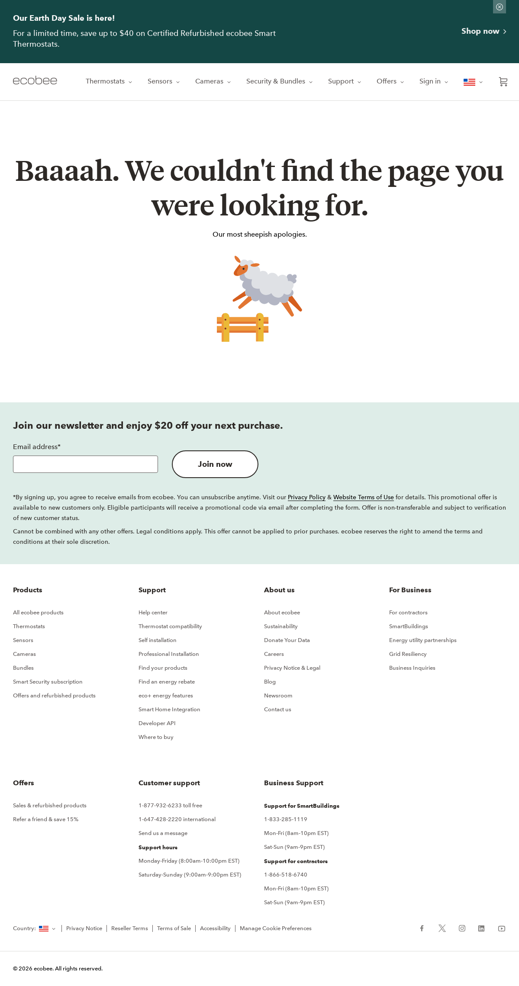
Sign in (434, 81)
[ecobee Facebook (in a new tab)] (425, 928)
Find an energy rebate (167, 681)
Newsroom (278, 695)
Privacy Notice (84, 928)
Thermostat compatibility (170, 626)
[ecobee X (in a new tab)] (442, 928)
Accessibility (215, 928)
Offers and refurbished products (54, 695)
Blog (270, 681)
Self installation (158, 640)
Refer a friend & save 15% (45, 819)
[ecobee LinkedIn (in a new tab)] (481, 928)
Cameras (213, 81)
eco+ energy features (166, 695)
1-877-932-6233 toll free (170, 805)
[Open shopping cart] (503, 81)
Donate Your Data (287, 640)
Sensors (164, 81)
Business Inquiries (412, 668)
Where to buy (156, 737)
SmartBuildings (408, 626)
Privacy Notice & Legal (292, 668)
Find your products (163, 668)
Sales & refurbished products (50, 805)
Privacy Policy (307, 497)
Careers (274, 654)
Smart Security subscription (48, 681)
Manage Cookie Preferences (276, 928)
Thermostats (110, 81)
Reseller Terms (129, 928)
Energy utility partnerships (423, 640)
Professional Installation (169, 654)
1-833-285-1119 (285, 819)
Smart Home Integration (169, 709)
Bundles (23, 668)
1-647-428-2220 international (177, 819)
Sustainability (281, 626)
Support (345, 81)
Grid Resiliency (408, 654)
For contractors (408, 612)
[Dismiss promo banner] (499, 6)
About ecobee (282, 612)
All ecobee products (38, 612)
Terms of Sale (174, 928)
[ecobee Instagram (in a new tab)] (462, 928)
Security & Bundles (280, 81)
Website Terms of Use (363, 497)
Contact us (277, 709)
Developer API (157, 723)
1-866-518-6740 (285, 874)
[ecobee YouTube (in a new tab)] (498, 928)
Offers (391, 81)
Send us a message (163, 833)
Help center (153, 612)
